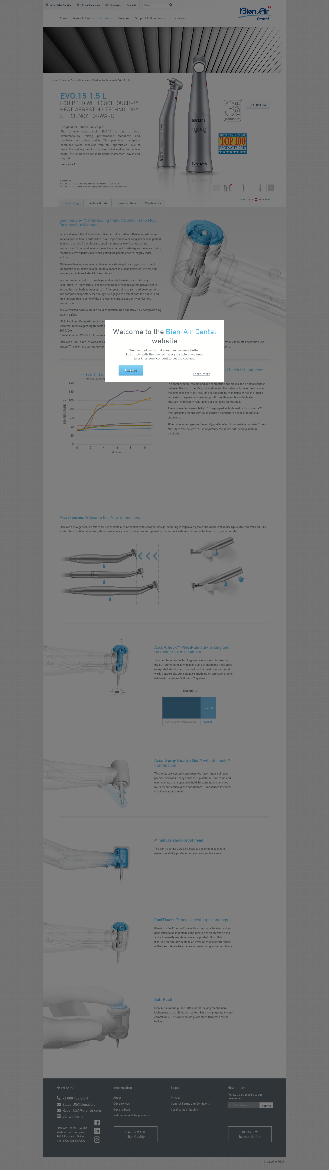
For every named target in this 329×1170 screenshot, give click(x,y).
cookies (146, 350)
